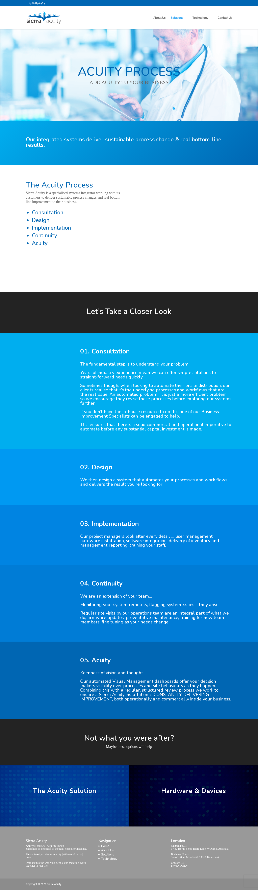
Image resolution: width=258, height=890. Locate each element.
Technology (200, 18)
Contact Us (224, 18)
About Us (159, 18)
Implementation (51, 228)
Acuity (40, 243)
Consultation (47, 212)
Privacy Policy (179, 865)
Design (40, 220)
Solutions (177, 18)
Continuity (44, 235)
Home (105, 846)
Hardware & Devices (193, 791)
